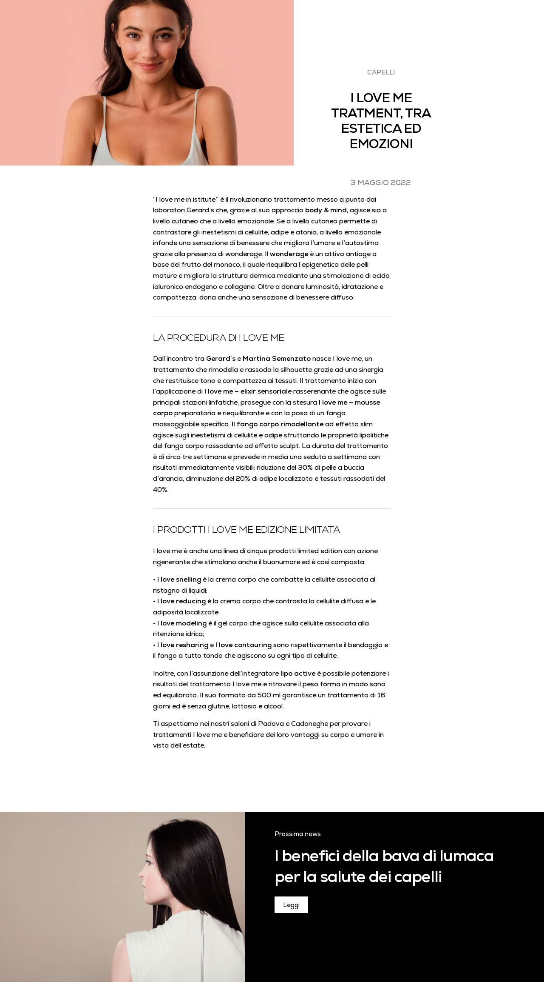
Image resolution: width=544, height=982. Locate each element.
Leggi (291, 905)
